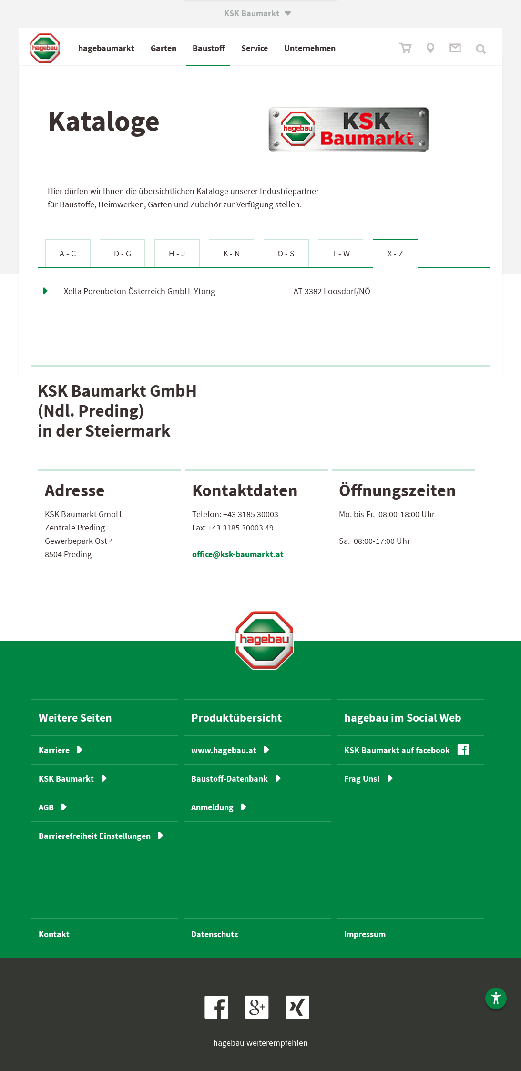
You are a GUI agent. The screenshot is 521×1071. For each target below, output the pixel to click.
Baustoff (209, 47)
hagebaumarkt (106, 47)
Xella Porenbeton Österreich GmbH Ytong (139, 291)
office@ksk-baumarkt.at (238, 554)
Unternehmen (310, 47)
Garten (163, 47)
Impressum (365, 933)
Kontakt (54, 933)
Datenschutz (214, 933)
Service (254, 47)
